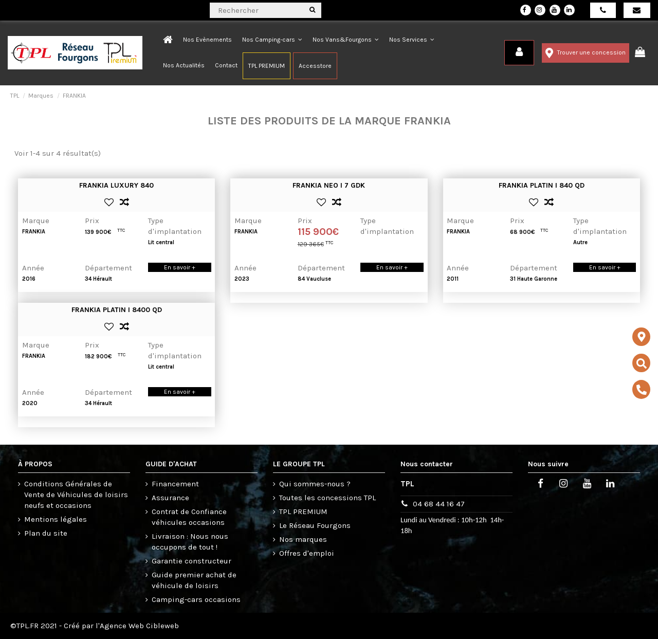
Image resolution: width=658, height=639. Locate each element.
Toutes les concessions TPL (327, 497)
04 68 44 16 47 (439, 503)
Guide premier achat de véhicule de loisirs (194, 580)
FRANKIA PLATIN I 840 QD (541, 185)
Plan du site (45, 533)
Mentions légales (55, 519)
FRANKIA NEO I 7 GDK (329, 185)
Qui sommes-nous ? (315, 483)
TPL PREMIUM (303, 511)
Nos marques (303, 539)
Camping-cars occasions (196, 599)
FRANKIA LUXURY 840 (116, 185)
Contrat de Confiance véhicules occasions (189, 517)
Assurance (170, 497)
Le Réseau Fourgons (315, 525)
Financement (175, 483)
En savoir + (179, 267)
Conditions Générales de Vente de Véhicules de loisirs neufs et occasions (76, 494)
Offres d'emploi (306, 553)
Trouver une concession (585, 53)
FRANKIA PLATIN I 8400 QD (116, 309)
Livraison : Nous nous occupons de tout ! (190, 542)
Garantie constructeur (191, 560)
